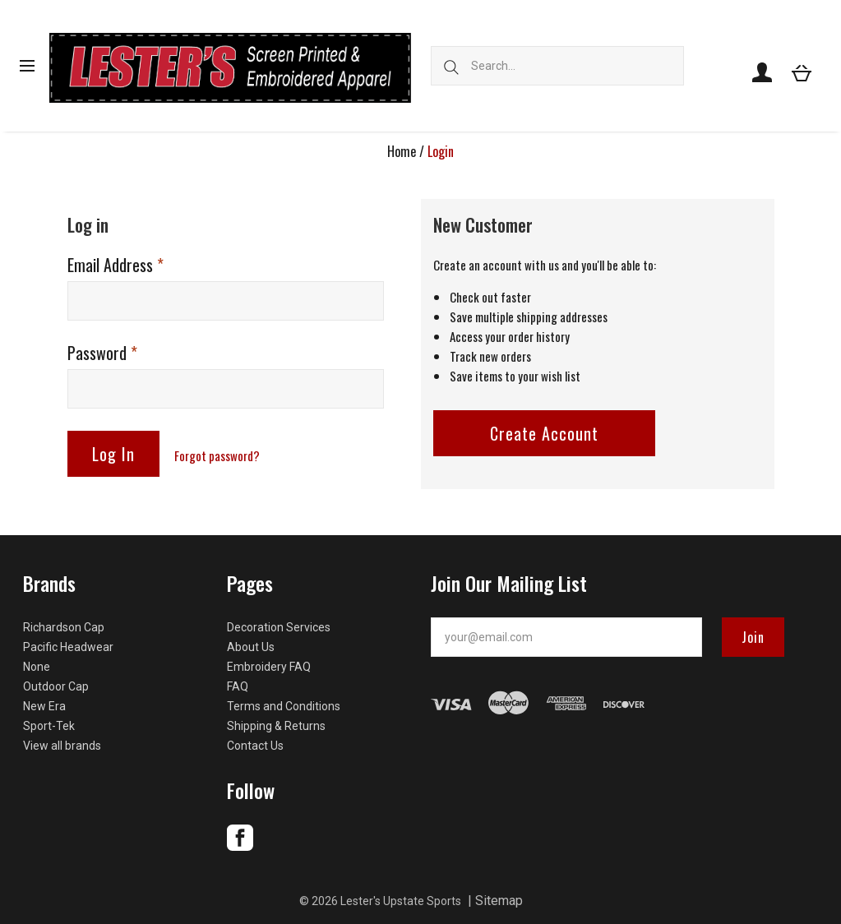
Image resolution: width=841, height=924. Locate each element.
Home (401, 151)
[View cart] (801, 72)
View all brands (62, 745)
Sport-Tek (49, 725)
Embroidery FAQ (269, 666)
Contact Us (255, 745)
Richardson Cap (63, 627)
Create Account (544, 433)
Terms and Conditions (283, 706)
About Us (251, 647)
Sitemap (499, 900)
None (36, 666)
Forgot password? (217, 455)
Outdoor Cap (56, 686)
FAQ (237, 686)
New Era (44, 706)
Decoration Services (278, 627)
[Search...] (558, 65)
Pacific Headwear (68, 647)
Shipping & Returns (276, 725)
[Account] (762, 72)
